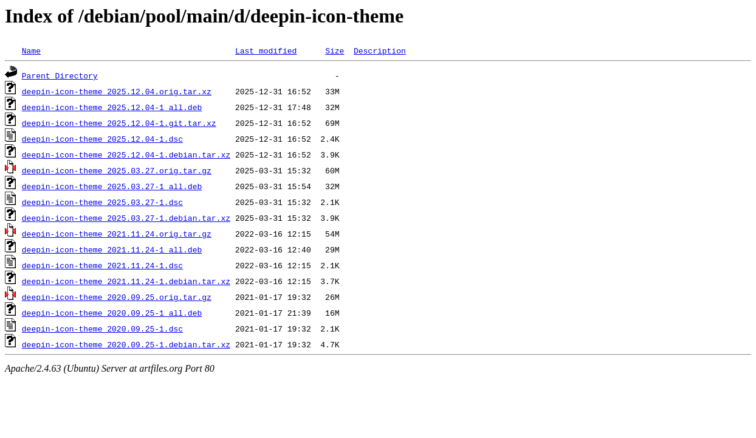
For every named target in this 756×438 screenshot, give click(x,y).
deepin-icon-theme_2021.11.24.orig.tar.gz (116, 233)
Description (380, 50)
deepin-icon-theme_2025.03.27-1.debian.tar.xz (126, 217)
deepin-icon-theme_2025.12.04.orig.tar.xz (116, 91)
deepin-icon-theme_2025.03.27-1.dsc (102, 201)
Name (31, 50)
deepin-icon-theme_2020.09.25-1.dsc (102, 328)
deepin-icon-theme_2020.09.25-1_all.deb (112, 312)
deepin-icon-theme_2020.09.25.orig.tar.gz (116, 296)
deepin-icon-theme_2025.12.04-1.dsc (102, 138)
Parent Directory (60, 75)
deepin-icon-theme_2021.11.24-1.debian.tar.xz (126, 281)
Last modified (266, 50)
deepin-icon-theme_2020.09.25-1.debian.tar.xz (126, 344)
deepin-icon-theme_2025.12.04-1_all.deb (112, 107)
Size (334, 50)
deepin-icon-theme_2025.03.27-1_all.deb (112, 186)
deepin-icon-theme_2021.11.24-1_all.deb (112, 249)
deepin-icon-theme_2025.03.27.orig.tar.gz (116, 170)
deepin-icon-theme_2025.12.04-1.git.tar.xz (119, 122)
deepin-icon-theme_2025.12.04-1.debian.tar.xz (126, 154)
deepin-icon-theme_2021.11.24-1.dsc (102, 265)
